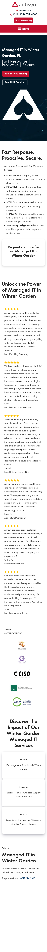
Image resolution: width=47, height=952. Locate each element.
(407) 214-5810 (27, 878)
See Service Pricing (16, 73)
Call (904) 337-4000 (23, 14)
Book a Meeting (23, 20)
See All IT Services (15, 82)
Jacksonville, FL (23, 11)
